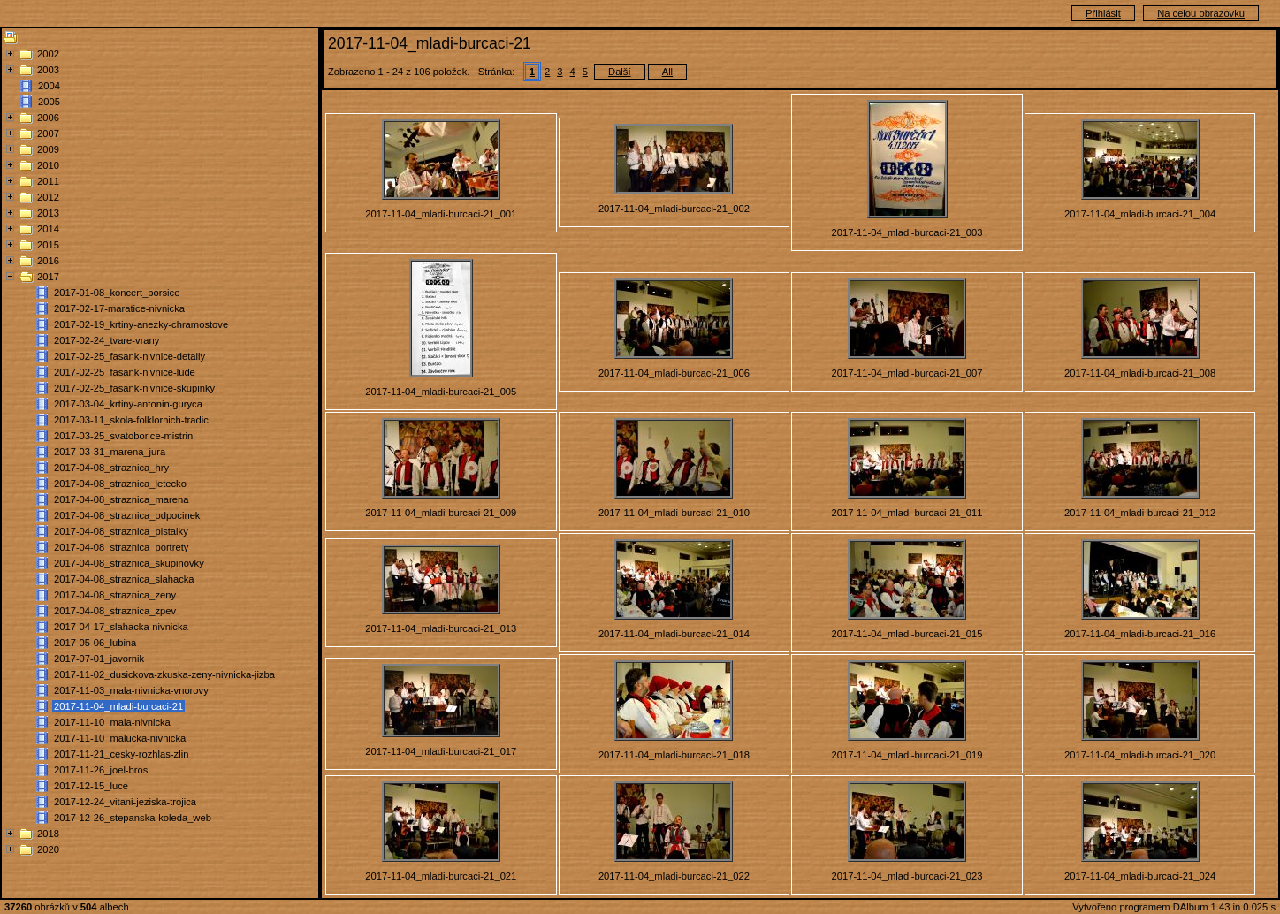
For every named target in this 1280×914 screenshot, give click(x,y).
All (667, 71)
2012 (48, 197)
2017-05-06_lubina (95, 642)
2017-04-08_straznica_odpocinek (127, 515)
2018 (48, 833)
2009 (48, 149)
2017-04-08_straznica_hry (111, 467)
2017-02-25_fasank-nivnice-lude (124, 372)
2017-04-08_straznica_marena (121, 499)
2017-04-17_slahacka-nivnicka (121, 626)
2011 (48, 181)
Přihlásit (1103, 13)
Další (619, 71)
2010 (48, 165)
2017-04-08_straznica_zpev (115, 611)
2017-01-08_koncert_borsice (116, 292)
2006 (48, 117)
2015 (48, 245)
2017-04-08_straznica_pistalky (121, 531)
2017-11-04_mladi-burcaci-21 (118, 706)
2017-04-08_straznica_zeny (115, 595)
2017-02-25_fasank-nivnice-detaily (129, 356)
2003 (48, 70)
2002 (48, 54)
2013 (48, 213)
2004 (49, 85)
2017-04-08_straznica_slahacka (124, 579)
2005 (49, 101)
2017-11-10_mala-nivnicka (112, 722)
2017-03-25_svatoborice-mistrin (123, 435)
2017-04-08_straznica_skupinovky (129, 563)
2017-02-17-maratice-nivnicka (119, 308)
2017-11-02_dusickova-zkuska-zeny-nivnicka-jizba (164, 674)
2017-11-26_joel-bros (101, 770)
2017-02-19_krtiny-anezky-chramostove (141, 324)
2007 (48, 133)
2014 (48, 229)
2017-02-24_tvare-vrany (106, 340)
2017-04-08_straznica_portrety (121, 547)
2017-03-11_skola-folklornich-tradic (131, 420)
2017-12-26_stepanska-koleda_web (132, 817)
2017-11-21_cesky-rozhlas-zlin (121, 754)
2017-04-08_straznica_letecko (120, 483)
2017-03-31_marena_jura (109, 451)
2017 (48, 276)
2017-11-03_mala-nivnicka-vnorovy (131, 690)
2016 (48, 260)
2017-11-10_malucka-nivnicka (120, 738)
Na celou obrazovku (1201, 13)
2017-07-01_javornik (99, 658)
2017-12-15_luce (91, 786)
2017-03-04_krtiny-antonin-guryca (128, 404)
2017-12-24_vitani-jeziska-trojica (125, 801)
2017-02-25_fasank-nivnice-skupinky (134, 388)
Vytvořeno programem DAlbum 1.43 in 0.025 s (1174, 907)
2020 (48, 849)
